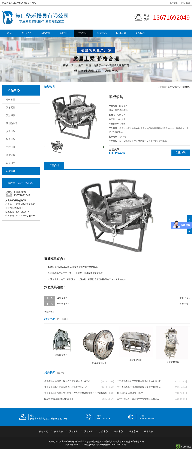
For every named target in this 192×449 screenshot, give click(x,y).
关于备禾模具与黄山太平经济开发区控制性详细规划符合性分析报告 (75, 393)
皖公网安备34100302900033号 (112, 444)
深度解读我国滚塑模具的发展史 (59, 399)
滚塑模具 (45, 33)
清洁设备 (10, 155)
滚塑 (117, 110)
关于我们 (26, 33)
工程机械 (10, 147)
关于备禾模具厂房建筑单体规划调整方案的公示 (139, 387)
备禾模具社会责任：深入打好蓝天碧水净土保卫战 (67, 381)
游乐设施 (10, 139)
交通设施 (10, 131)
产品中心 (83, 33)
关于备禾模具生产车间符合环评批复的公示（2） (139, 381)
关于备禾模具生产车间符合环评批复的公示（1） (67, 387)
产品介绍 (54, 165)
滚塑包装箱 (11, 123)
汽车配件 (10, 107)
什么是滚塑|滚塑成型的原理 (130, 393)
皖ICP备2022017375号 (76, 444)
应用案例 (121, 33)
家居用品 (10, 163)
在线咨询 (180, 152)
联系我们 (174, 2)
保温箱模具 (62, 298)
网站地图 (185, 2)
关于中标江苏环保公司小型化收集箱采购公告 (138, 399)
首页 (169, 87)
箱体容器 (10, 99)
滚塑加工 (64, 33)
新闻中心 (102, 33)
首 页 (9, 33)
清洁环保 (10, 115)
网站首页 (43, 431)
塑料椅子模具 (63, 304)
